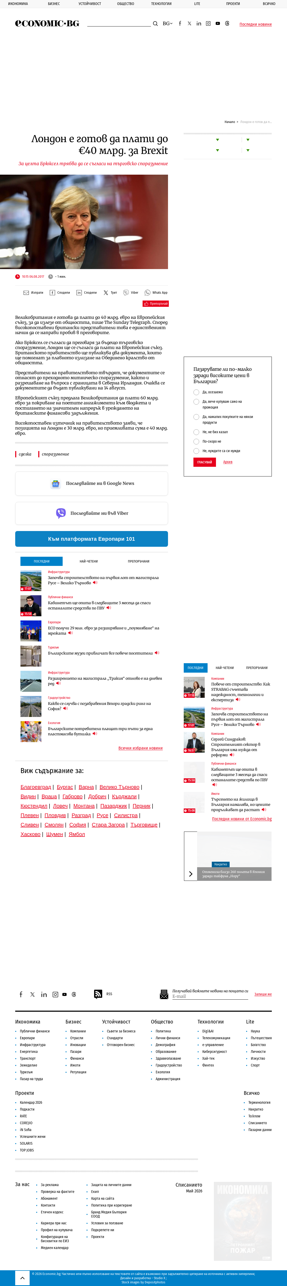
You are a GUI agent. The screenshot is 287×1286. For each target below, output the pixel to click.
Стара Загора (108, 825)
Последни (42, 561)
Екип (95, 1191)
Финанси (77, 1058)
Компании (217, 678)
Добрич (97, 796)
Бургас (65, 787)
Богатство (258, 1045)
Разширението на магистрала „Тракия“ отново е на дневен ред (105, 681)
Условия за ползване (107, 1223)
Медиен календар (54, 1248)
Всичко (269, 4)
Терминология (259, 1102)
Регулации (78, 1072)
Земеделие (28, 1065)
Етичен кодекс (52, 1212)
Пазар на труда (31, 1079)
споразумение (55, 454)
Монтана (84, 806)
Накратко (220, 864)
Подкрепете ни (102, 1230)
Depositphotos (155, 1282)
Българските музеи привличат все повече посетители (103, 653)
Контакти (48, 1205)
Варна (86, 787)
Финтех (208, 1065)
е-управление (213, 1045)
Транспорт (28, 1058)
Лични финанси (168, 1038)
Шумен (54, 834)
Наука (255, 1031)
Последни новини (256, 24)
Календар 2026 (31, 1102)
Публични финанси (60, 597)
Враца (49, 796)
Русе (102, 815)
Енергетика (29, 1051)
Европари (54, 622)
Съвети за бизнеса (121, 1031)
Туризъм (53, 647)
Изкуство (258, 1058)
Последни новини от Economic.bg (242, 819)
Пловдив (55, 815)
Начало (230, 122)
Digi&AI (208, 1031)
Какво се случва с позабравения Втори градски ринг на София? (99, 706)
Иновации (78, 1045)
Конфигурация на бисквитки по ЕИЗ (55, 1239)
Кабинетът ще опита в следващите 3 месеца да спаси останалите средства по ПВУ (99, 605)
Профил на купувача (57, 1230)
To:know (254, 1116)
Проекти (233, 4)
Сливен (29, 825)
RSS (102, 994)
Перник (141, 806)
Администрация (168, 1079)
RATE (23, 1116)
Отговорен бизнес (121, 1045)
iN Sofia (25, 1130)
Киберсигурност (214, 1051)
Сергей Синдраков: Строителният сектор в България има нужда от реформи (235, 747)
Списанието (257, 1123)
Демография (165, 1045)
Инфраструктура (59, 572)
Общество (125, 4)
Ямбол (77, 834)
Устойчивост (90, 4)
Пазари (76, 1051)
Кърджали (124, 796)
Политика (163, 1031)
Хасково (30, 834)
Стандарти (115, 1038)
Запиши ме (263, 994)
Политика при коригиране (111, 1205)
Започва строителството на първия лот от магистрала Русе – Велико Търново (103, 580)
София (77, 825)
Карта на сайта (102, 1198)
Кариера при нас (54, 1223)
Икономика (18, 4)
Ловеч (60, 806)
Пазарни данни (260, 1130)
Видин (28, 796)
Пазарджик (113, 806)
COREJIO (26, 1123)
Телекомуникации (216, 1038)
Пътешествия (261, 1038)
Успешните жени (33, 1136)
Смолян (54, 825)
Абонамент (49, 1198)
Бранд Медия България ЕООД (109, 1214)
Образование (166, 1051)
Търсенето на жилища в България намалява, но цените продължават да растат (240, 804)
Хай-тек (208, 1058)
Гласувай (204, 462)
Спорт (255, 1065)
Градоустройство (59, 698)
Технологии (161, 4)
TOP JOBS (27, 1150)
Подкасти (27, 1109)
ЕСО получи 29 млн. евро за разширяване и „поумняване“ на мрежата (103, 631)
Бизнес (54, 4)
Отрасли (76, 1038)
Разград (81, 815)
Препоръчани (138, 561)
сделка (25, 454)
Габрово (73, 796)
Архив (227, 462)
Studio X (159, 1278)
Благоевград (35, 787)
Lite (197, 4)
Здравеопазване (168, 1058)
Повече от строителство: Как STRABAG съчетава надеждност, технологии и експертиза (240, 692)
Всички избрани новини (140, 748)
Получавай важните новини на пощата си (210, 991)
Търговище (144, 825)
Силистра (126, 815)
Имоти (215, 794)
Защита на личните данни (111, 1185)
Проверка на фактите (57, 1191)
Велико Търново (119, 787)
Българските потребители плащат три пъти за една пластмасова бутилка (100, 731)
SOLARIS (26, 1143)
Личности (258, 1051)
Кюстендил (33, 806)
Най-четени (89, 561)
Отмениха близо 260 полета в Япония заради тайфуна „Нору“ (233, 874)
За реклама (50, 1185)
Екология (54, 723)
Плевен (29, 815)
